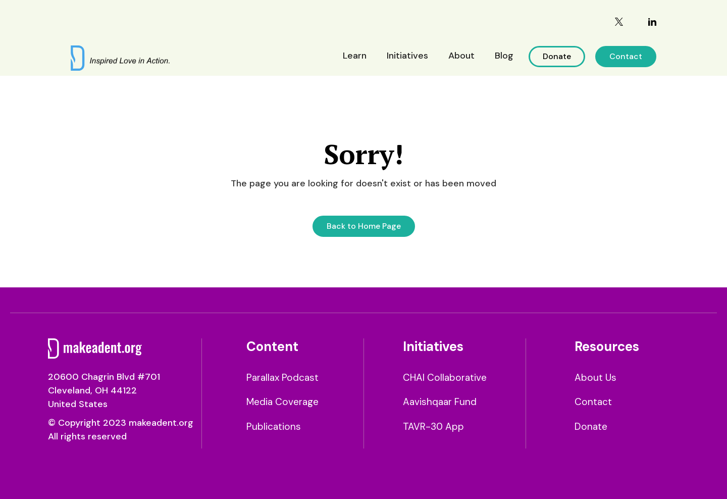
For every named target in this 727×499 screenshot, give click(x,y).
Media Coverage (282, 401)
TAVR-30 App (433, 426)
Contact (625, 56)
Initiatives (407, 55)
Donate (557, 56)
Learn (355, 55)
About (461, 55)
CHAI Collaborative (445, 377)
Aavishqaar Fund (440, 401)
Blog (504, 55)
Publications (273, 426)
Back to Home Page (364, 226)
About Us (595, 377)
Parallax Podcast (282, 377)
